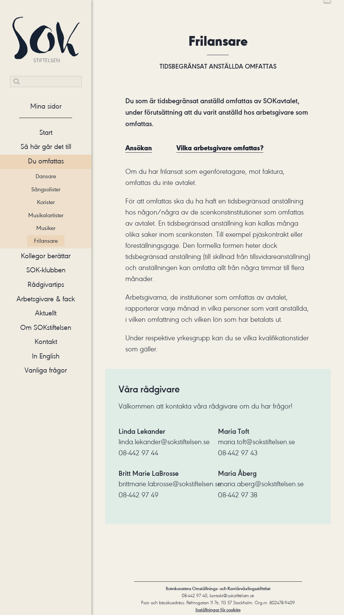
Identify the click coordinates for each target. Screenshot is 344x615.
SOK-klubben (46, 270)
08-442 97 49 (139, 495)
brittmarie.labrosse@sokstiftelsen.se (170, 484)
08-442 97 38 (237, 495)
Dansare (46, 176)
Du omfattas (46, 161)
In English (45, 356)
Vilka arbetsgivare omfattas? (219, 148)
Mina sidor (45, 106)
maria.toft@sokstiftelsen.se (256, 442)
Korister (46, 202)
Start (45, 132)
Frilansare (46, 240)
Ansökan (138, 148)
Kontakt (46, 342)
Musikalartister (45, 215)
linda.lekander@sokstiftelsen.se (164, 442)
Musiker (45, 228)
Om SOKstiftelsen (45, 327)
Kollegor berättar (46, 256)
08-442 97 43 (237, 453)
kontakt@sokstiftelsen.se (232, 595)
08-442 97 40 (194, 595)
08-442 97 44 (138, 453)
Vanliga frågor (46, 370)
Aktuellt (45, 313)
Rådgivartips (46, 284)
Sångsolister (45, 189)
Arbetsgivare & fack (45, 299)
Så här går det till (45, 147)
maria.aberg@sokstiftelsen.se (261, 484)
